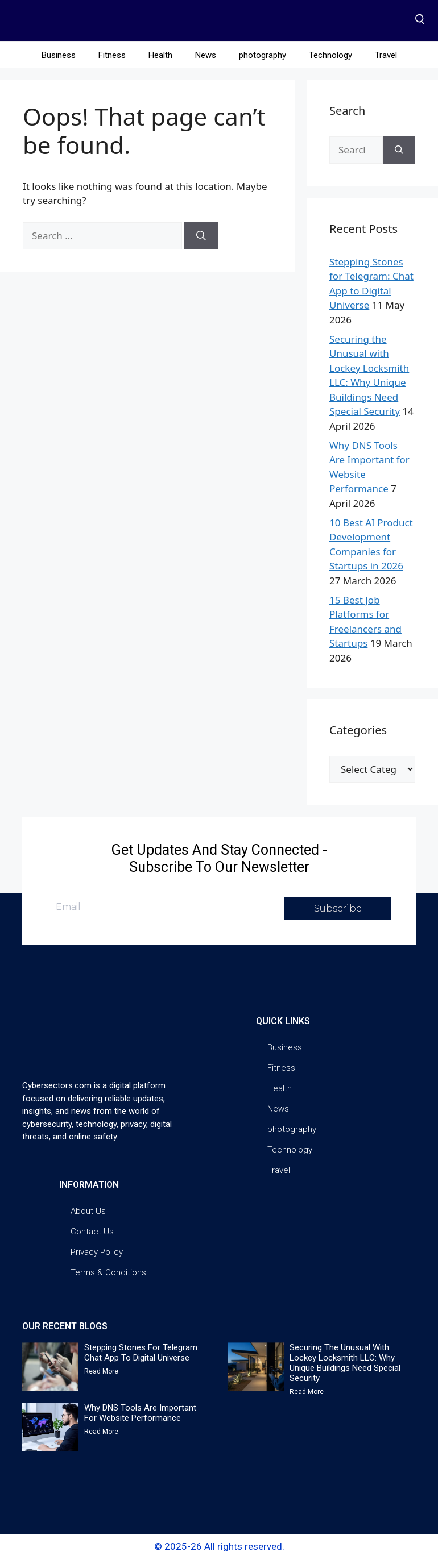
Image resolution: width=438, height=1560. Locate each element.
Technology (330, 55)
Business (59, 55)
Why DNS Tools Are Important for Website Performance (140, 1413)
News (205, 55)
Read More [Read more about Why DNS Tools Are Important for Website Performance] (101, 1432)
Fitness (112, 55)
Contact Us (92, 1231)
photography (262, 55)
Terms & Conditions (108, 1272)
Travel (386, 55)
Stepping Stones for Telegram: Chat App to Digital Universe (141, 1352)
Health (160, 55)
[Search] (201, 235)
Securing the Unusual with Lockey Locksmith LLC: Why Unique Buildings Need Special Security (345, 1362)
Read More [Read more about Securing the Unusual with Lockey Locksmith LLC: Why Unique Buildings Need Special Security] (307, 1392)
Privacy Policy (97, 1252)
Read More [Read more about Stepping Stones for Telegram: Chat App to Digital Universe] (101, 1371)
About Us (88, 1211)
